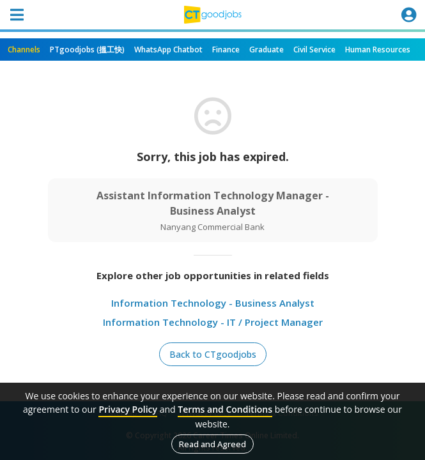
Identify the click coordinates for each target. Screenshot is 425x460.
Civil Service (314, 49)
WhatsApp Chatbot (168, 49)
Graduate (266, 49)
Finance (226, 49)
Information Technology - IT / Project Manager (213, 322)
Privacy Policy (127, 409)
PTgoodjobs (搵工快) (87, 49)
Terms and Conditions (225, 409)
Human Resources (377, 49)
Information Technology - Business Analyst (212, 302)
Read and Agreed (212, 444)
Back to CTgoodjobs (212, 354)
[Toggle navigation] (16, 14)
